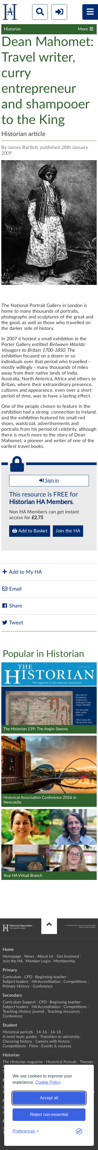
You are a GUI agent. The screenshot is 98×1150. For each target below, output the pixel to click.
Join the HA (68, 531)
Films (33, 1046)
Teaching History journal (23, 1012)
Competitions (75, 982)
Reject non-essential (49, 1114)
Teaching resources (63, 1012)
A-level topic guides (20, 1037)
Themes (86, 1062)
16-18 (55, 1032)
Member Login (38, 961)
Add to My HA (21, 572)
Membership (64, 961)
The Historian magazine (23, 1062)
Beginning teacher (50, 977)
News (29, 956)
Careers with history (52, 1041)
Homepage (12, 956)
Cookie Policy (48, 1082)
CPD (28, 977)
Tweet (12, 622)
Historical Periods (61, 1062)
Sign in (49, 480)
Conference (43, 986)
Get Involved (68, 956)
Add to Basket (29, 530)
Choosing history (17, 1041)
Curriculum (12, 977)
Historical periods (18, 1032)
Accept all (49, 1098)
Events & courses (56, 1046)
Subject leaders (15, 982)
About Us (45, 956)
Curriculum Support (19, 1002)
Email (11, 589)
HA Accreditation (46, 982)
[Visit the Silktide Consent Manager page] (79, 1131)
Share (11, 606)
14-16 (41, 1032)
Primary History (16, 986)
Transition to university (60, 1037)
